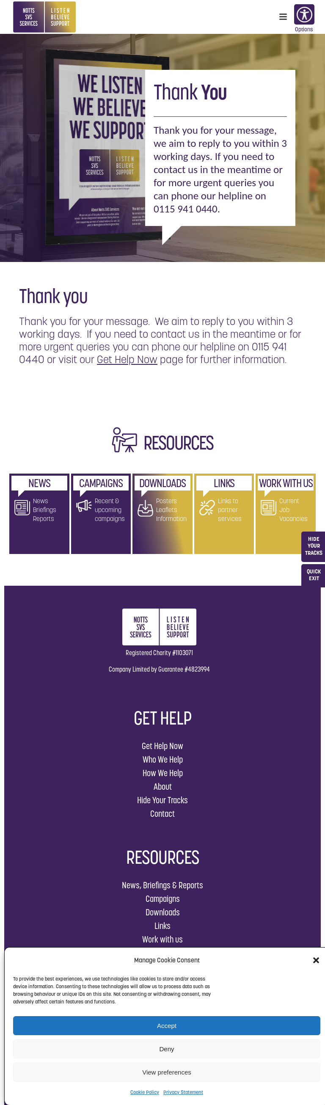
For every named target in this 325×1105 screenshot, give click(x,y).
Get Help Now (127, 359)
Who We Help (163, 759)
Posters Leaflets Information (171, 510)
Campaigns (163, 898)
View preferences (166, 1072)
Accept (166, 1025)
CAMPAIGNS (101, 483)
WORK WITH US (286, 483)
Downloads (163, 912)
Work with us (162, 939)
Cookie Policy (144, 1092)
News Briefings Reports (44, 510)
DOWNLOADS (162, 483)
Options (304, 15)
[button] (316, 960)
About (163, 786)
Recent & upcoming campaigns (110, 510)
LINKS (224, 483)
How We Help (163, 773)
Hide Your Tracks (162, 800)
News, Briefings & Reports (162, 885)
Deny (166, 1049)
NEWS (39, 483)
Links (162, 925)
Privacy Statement (183, 1092)
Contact (162, 813)
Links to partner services (230, 510)
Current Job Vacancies (293, 510)
